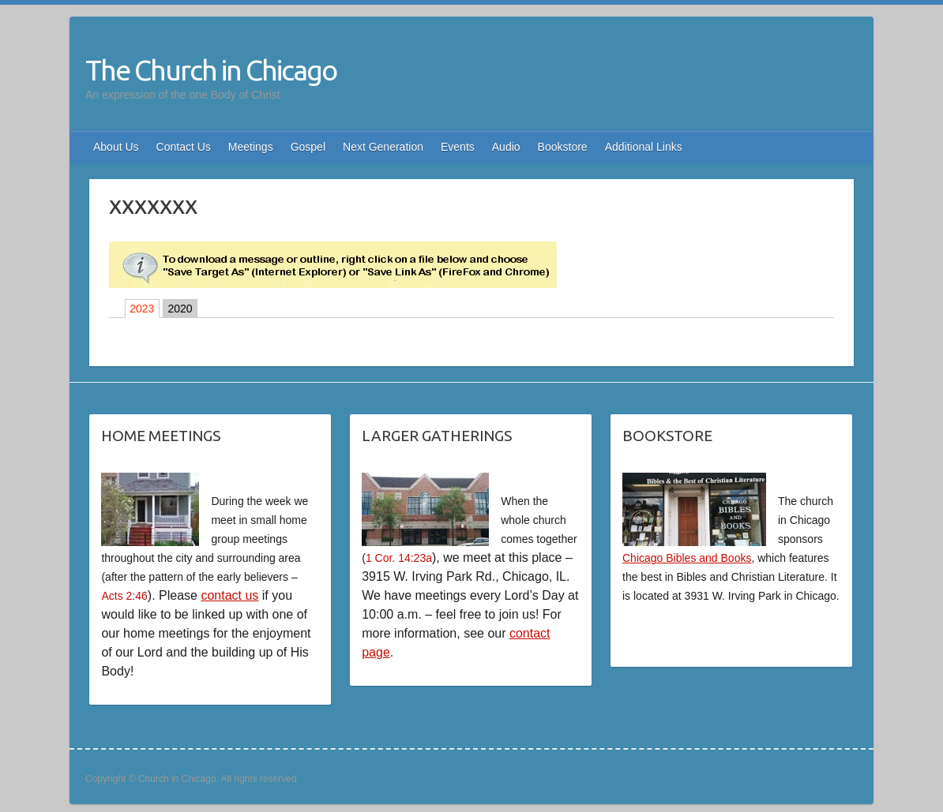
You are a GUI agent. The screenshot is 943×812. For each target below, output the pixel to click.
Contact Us (183, 146)
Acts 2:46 (124, 595)
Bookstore (563, 146)
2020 (179, 308)
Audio (506, 146)
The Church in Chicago (210, 70)
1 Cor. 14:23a (399, 558)
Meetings (250, 146)
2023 (142, 308)
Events (458, 146)
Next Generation (383, 146)
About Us (116, 146)
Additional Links (643, 146)
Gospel (308, 146)
